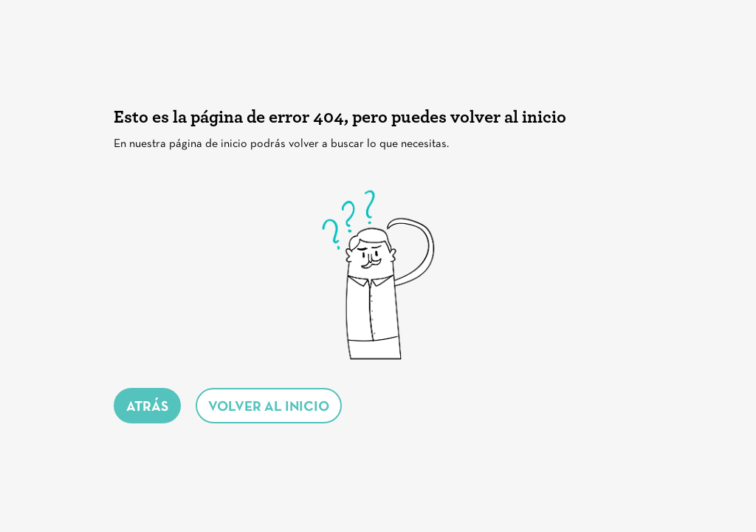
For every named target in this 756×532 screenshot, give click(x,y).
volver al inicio (268, 407)
